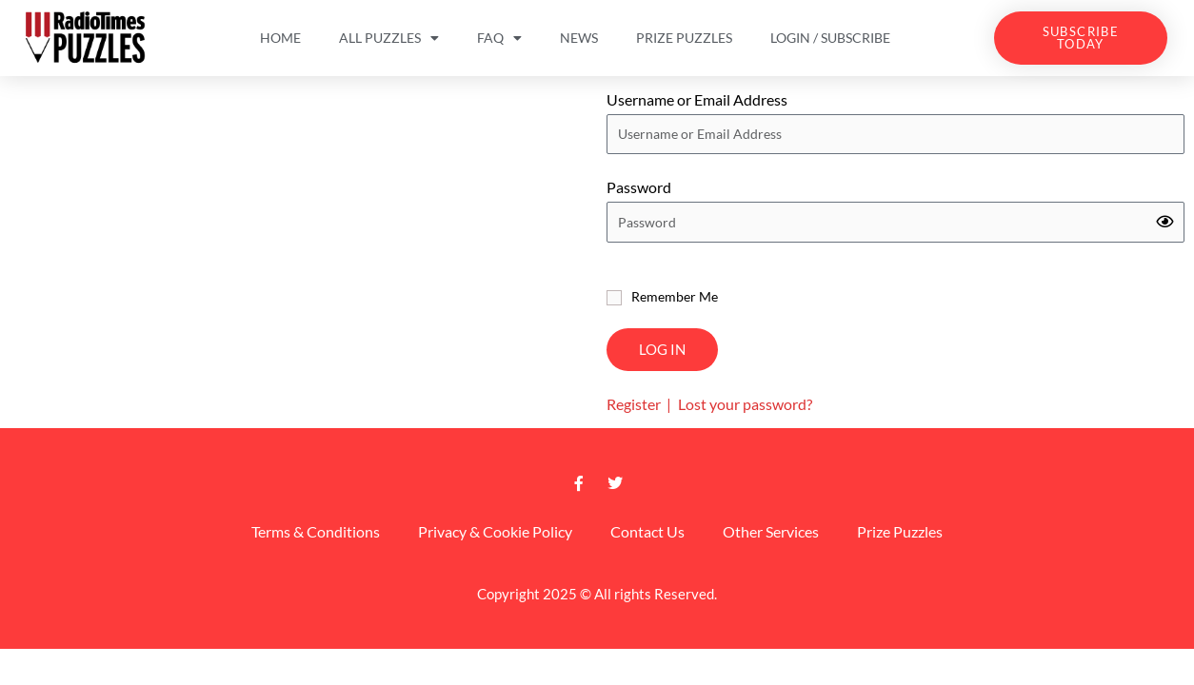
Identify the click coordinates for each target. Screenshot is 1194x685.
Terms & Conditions (315, 531)
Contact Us (647, 531)
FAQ (499, 38)
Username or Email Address (697, 99)
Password (639, 187)
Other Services (771, 531)
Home (280, 37)
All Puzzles (389, 38)
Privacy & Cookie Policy (495, 531)
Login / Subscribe (830, 37)
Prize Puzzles (684, 37)
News (579, 37)
